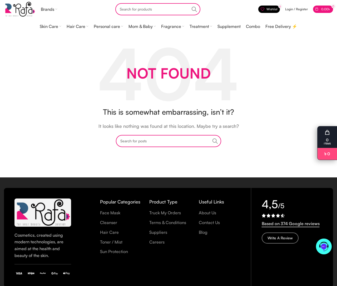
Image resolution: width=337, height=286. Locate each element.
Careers (157, 242)
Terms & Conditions (167, 222)
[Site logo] (20, 8)
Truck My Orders (165, 212)
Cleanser (108, 222)
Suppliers (158, 232)
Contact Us (209, 222)
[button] (327, 143)
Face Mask (110, 212)
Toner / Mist (111, 242)
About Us (207, 212)
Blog (203, 232)
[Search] (157, 9)
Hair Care (109, 232)
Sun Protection (114, 251)
